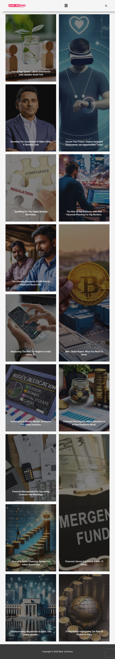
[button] (66, 6)
